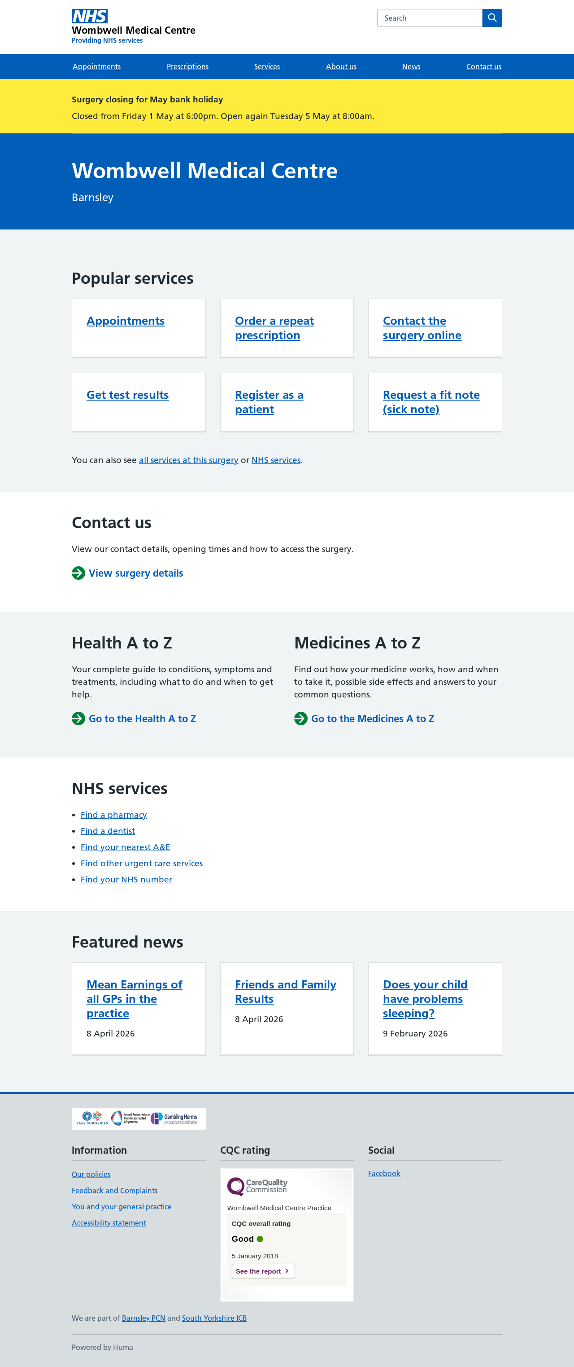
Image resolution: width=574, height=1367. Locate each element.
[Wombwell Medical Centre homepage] (134, 27)
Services (267, 66)
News (411, 66)
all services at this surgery (189, 460)
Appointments (97, 66)
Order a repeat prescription (274, 327)
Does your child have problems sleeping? (425, 998)
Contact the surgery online (422, 327)
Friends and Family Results (285, 991)
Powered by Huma (102, 1347)
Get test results (128, 395)
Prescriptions (188, 66)
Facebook (384, 1173)
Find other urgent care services (142, 863)
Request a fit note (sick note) (431, 402)
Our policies (91, 1174)
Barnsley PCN (143, 1318)
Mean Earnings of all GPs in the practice (135, 998)
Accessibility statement (109, 1222)
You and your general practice (122, 1206)
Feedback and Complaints (114, 1190)
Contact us (483, 66)
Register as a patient (269, 402)
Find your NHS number (126, 879)
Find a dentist (108, 831)
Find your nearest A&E (125, 847)
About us (341, 66)
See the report (258, 1271)
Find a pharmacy (114, 815)
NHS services (276, 460)
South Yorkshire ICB (214, 1318)
